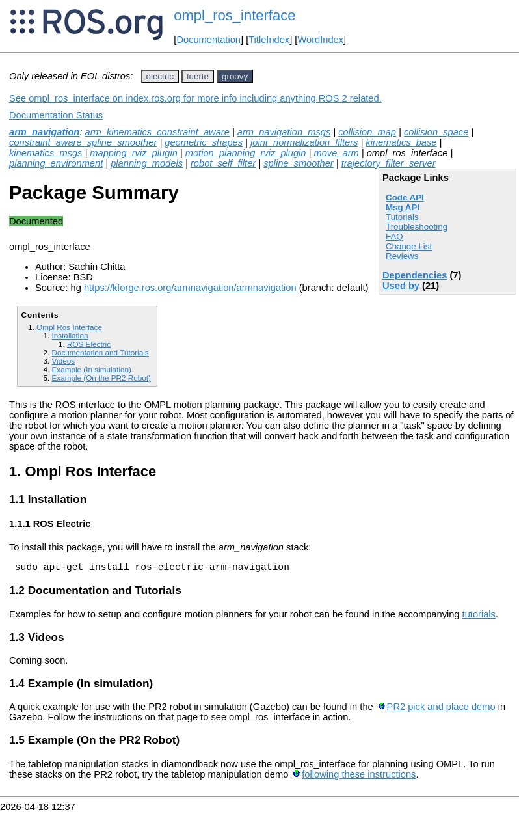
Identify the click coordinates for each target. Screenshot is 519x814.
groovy (235, 76)
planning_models (147, 163)
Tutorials (402, 217)
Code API (405, 197)
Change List (409, 246)
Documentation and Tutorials (99, 352)
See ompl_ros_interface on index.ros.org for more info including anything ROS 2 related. (195, 98)
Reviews (402, 256)
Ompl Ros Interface (69, 327)
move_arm (335, 153)
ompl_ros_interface (234, 15)
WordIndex (320, 39)
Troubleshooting (416, 227)
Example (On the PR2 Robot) (100, 377)
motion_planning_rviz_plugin (245, 153)
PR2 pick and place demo (441, 708)
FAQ (394, 236)
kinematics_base (401, 142)
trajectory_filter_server (388, 163)
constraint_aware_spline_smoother (83, 142)
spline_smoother (298, 163)
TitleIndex (268, 39)
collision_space (436, 132)
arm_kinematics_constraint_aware (157, 132)
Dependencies (414, 275)
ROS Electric (89, 344)
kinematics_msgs (45, 153)
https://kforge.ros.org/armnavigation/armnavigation (190, 287)
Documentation (208, 39)
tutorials (479, 616)
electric (160, 76)
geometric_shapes (204, 142)
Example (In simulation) (91, 369)
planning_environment (56, 163)
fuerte (198, 76)
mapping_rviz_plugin (133, 153)
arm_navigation (44, 132)
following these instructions (359, 776)
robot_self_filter (223, 163)
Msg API (402, 207)
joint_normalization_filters (304, 142)
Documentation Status (56, 115)
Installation (69, 335)
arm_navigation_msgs (283, 132)
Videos (63, 361)
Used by (400, 285)
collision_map (367, 132)
